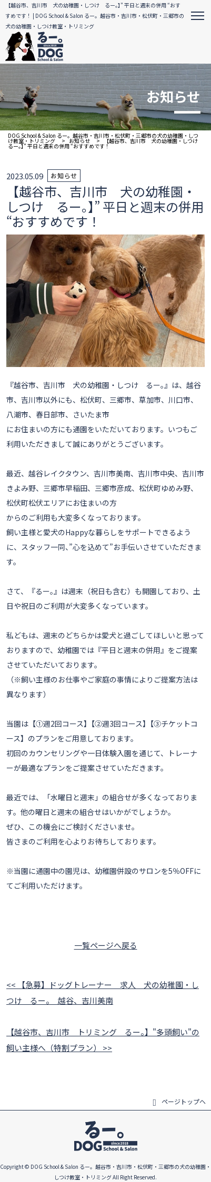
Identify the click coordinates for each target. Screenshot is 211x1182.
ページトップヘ (179, 1101)
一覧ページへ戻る (105, 945)
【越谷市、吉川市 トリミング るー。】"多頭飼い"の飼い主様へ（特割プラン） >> (102, 1039)
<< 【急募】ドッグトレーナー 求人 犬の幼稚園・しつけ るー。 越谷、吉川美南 (102, 992)
